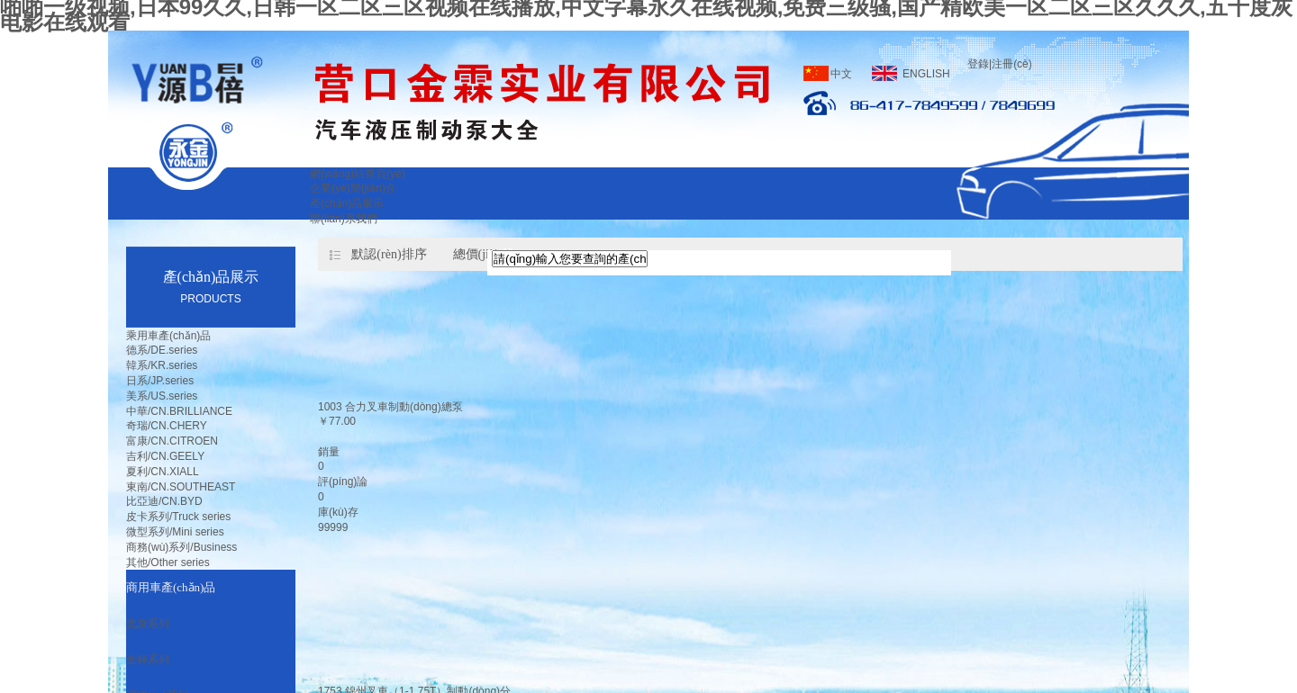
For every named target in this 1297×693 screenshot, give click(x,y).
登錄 (978, 64)
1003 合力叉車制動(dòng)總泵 (390, 406)
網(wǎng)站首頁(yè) (357, 173)
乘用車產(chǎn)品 (168, 335)
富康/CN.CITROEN (172, 441)
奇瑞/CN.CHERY (166, 425)
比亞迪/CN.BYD (164, 501)
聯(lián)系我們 (343, 218)
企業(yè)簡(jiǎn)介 (353, 188)
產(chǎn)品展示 (347, 203)
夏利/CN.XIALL (162, 471)
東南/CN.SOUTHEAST (180, 487)
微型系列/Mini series (175, 532)
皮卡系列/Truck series (178, 516)
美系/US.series (161, 396)
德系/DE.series (161, 350)
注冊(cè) (1012, 64)
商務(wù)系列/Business (181, 547)
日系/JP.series (160, 380)
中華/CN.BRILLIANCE (179, 411)
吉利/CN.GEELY (165, 456)
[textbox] (570, 258)
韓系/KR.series (161, 365)
